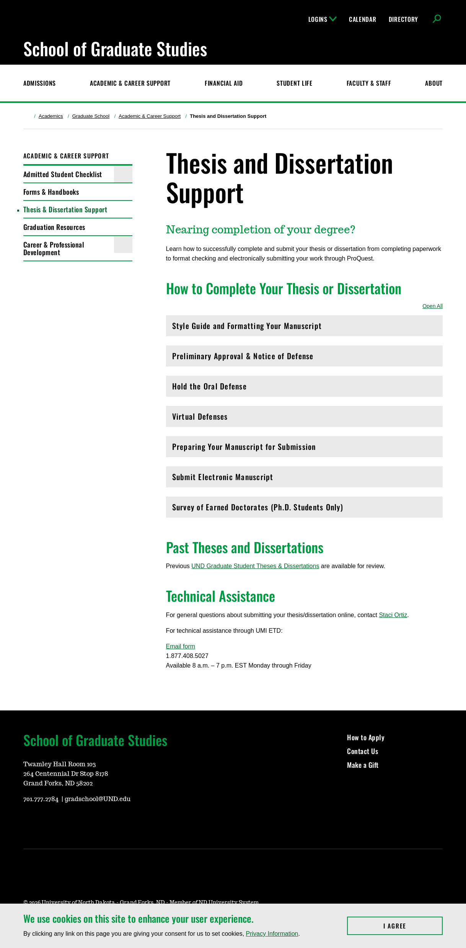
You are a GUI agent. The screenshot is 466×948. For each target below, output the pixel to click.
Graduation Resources (54, 227)
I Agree (413, 925)
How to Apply (366, 737)
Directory (403, 19)
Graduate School (91, 116)
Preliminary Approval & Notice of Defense (304, 358)
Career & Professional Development (54, 248)
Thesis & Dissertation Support (65, 209)
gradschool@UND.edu (97, 799)
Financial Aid (224, 83)
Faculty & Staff (369, 83)
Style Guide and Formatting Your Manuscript (304, 328)
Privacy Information (272, 933)
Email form (180, 646)
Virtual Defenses (304, 418)
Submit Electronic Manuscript (304, 479)
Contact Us (362, 751)
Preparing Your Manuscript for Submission (304, 448)
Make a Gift (363, 765)
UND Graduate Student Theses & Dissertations (255, 566)
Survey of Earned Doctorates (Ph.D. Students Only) (304, 509)
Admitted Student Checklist (62, 174)
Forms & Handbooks (51, 192)
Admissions (39, 83)
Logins (322, 19)
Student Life (295, 83)
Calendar (362, 19)
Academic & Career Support (130, 83)
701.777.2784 (41, 799)
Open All (432, 306)
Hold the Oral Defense (304, 388)
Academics (51, 116)
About (434, 83)
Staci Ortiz (393, 615)
